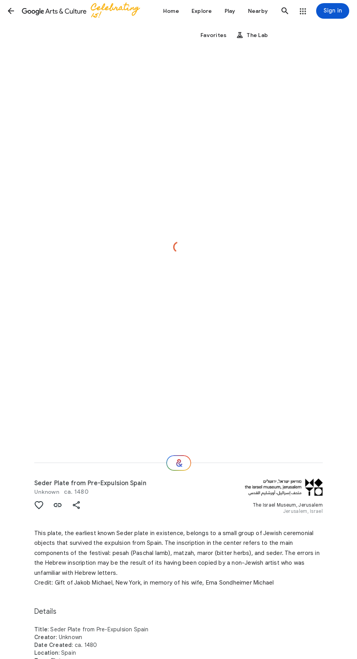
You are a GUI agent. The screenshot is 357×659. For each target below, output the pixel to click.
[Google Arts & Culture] (84, 11)
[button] (11, 11)
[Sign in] (332, 11)
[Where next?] (178, 463)
